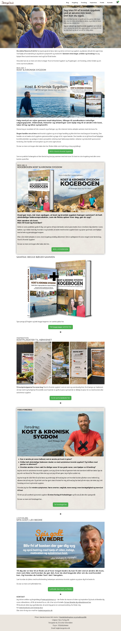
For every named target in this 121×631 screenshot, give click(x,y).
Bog (66, 3)
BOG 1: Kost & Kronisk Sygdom (61, 151)
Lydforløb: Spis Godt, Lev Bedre (60, 589)
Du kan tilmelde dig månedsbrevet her (77, 602)
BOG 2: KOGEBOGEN (60, 249)
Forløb (101, 3)
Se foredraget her (60, 504)
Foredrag (83, 3)
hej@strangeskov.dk (45, 610)
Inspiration (92, 3)
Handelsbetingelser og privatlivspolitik (72, 617)
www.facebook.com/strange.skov (31, 607)
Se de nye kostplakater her (60, 398)
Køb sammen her (60, 327)
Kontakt (109, 3)
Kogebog (74, 3)
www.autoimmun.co (49, 599)
